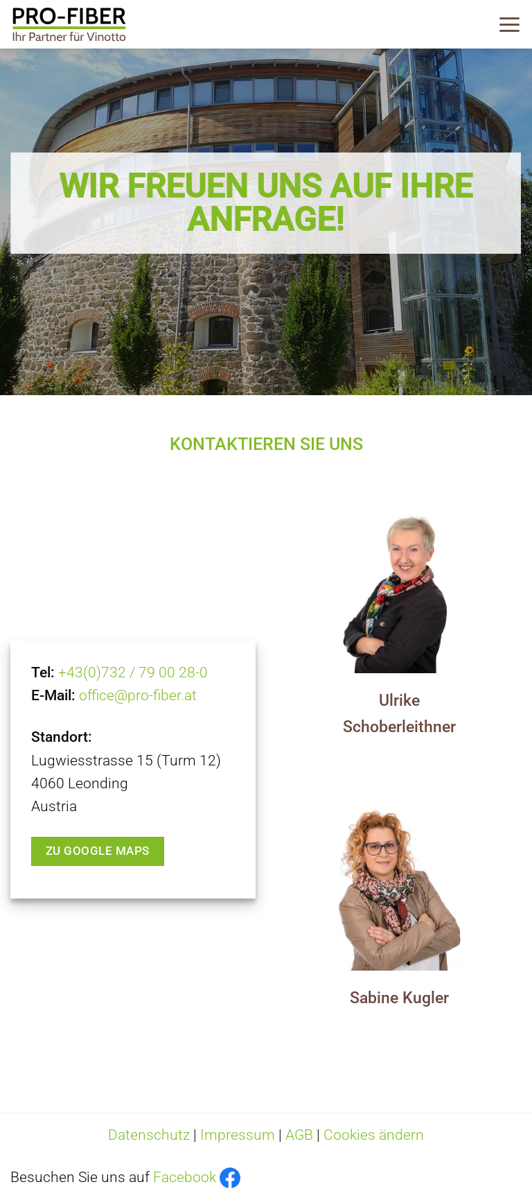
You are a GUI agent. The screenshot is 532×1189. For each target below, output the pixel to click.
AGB (299, 1135)
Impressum (237, 1135)
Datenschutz (149, 1135)
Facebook (184, 1177)
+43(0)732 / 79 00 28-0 (133, 672)
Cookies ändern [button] (373, 1135)
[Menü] (509, 24)
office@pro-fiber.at (138, 695)
